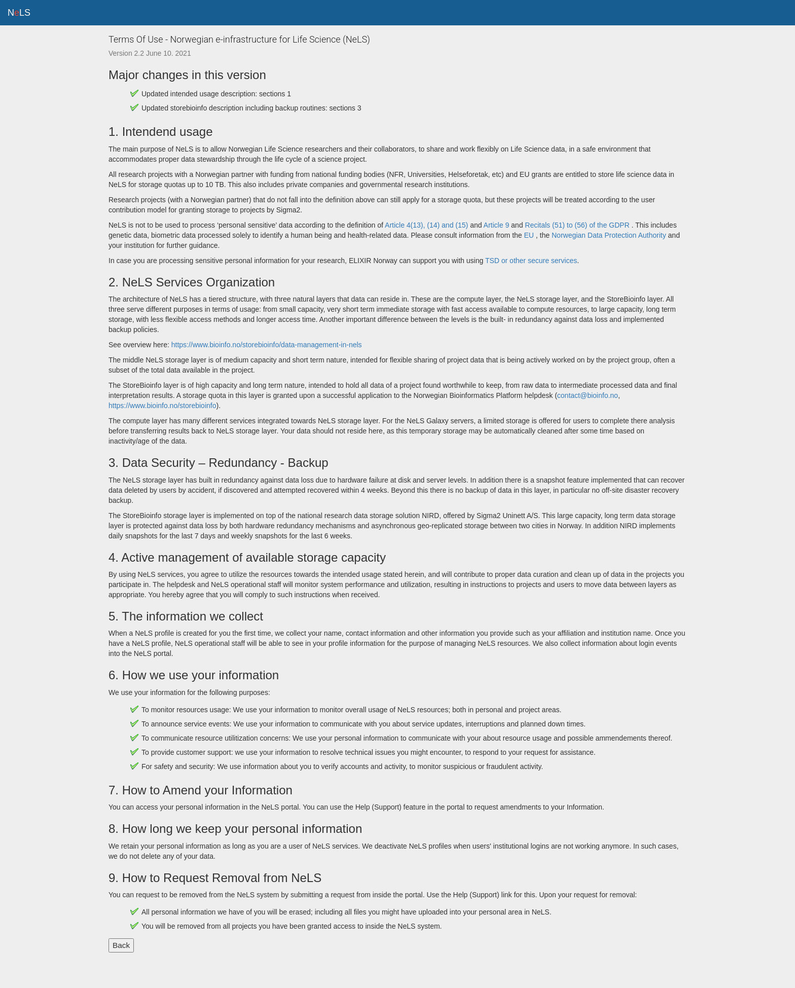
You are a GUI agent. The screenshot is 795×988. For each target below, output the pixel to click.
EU (529, 235)
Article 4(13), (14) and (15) (427, 225)
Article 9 (497, 225)
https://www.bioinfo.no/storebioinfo (162, 405)
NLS (19, 13)
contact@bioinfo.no (587, 395)
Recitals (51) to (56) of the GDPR (577, 225)
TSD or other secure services (531, 261)
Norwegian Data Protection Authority (610, 235)
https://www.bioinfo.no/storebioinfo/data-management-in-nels (266, 345)
